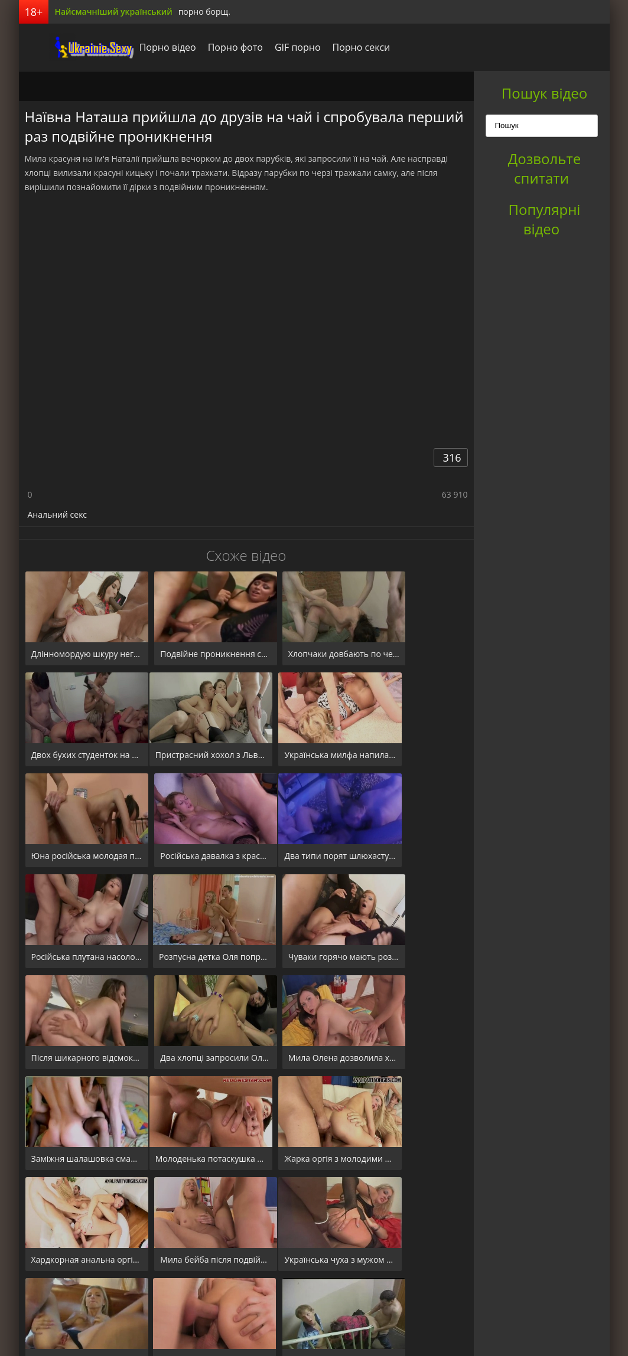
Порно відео (141, 47)
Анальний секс (57, 514)
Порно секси (335, 47)
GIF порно (272, 47)
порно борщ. (204, 11)
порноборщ (63, 47)
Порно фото (209, 47)
